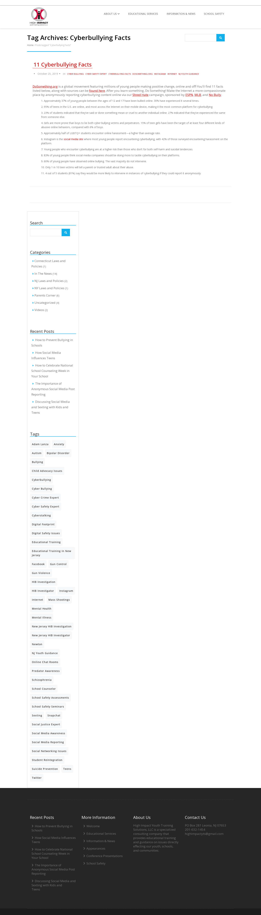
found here (97, 90)
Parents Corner (45, 295)
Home (30, 45)
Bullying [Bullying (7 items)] (37, 462)
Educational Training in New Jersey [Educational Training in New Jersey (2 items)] (51, 553)
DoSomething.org (142, 73)
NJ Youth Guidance (189, 73)
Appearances (95, 848)
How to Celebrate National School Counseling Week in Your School (52, 370)
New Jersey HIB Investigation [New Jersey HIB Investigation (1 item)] (52, 626)
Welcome (93, 826)
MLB (197, 95)
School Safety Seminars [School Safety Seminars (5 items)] (48, 706)
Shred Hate (140, 95)
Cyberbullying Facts (119, 73)
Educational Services (143, 13)
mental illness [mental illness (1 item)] (41, 617)
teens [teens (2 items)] (67, 769)
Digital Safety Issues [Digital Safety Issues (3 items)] (46, 533)
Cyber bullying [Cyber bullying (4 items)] (42, 488)
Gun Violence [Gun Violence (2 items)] (41, 573)
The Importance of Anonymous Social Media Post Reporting (53, 388)
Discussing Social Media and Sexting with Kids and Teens (50, 407)
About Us (112, 13)
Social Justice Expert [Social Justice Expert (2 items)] (46, 724)
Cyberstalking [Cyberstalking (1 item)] (41, 515)
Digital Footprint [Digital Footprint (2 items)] (43, 524)
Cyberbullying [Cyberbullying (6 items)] (41, 479)
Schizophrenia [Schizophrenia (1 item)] (42, 680)
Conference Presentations (104, 856)
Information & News (181, 13)
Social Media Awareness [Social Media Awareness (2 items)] (48, 733)
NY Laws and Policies (49, 288)
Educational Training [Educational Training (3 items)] (46, 542)
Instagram (160, 73)
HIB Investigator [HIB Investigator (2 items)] (43, 590)
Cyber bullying (75, 73)
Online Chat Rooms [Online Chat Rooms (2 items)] (45, 662)
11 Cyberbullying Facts (63, 64)
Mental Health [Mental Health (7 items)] (41, 608)
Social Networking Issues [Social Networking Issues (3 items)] (49, 751)
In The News (43, 273)
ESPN (189, 95)
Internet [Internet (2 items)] (37, 599)
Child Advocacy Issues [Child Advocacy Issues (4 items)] (47, 471)
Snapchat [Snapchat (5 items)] (53, 715)
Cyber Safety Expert (96, 73)
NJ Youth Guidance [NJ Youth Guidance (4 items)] (45, 653)
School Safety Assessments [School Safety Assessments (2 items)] (50, 697)
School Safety (214, 13)
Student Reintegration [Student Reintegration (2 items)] (47, 760)
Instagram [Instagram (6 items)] (66, 590)
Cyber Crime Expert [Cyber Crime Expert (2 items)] (45, 497)
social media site (73, 139)
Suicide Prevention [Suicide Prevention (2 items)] (45, 769)
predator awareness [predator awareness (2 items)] (46, 671)
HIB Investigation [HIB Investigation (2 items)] (43, 582)
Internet (172, 73)
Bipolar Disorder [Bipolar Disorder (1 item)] (58, 453)
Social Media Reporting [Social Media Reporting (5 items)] (48, 742)
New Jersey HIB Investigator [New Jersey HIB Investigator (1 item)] (51, 635)
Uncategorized (44, 303)
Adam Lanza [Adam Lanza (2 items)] (40, 444)
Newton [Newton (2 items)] (37, 644)
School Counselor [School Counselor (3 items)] (44, 688)
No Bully (215, 95)
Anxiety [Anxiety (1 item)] (59, 444)
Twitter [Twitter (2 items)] (37, 777)
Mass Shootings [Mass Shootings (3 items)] (59, 599)
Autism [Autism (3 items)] (37, 453)
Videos (39, 310)
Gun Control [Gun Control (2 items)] (58, 564)
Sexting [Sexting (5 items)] (37, 715)
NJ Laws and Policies (49, 281)
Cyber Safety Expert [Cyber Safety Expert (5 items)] (45, 506)
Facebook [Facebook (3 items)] (38, 564)
